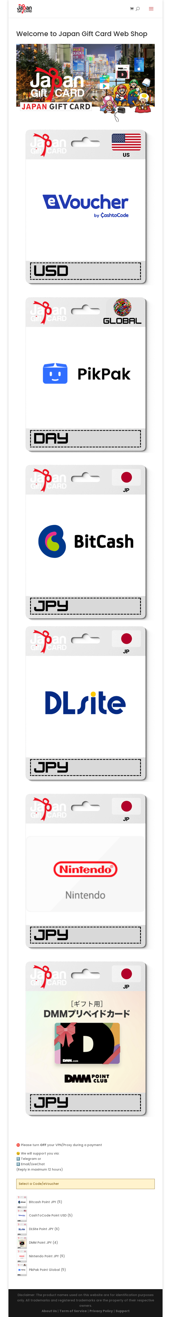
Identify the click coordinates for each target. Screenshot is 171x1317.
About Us (49, 1311)
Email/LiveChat (33, 1164)
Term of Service (73, 1311)
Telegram (29, 1159)
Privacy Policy (101, 1311)
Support (123, 1311)
